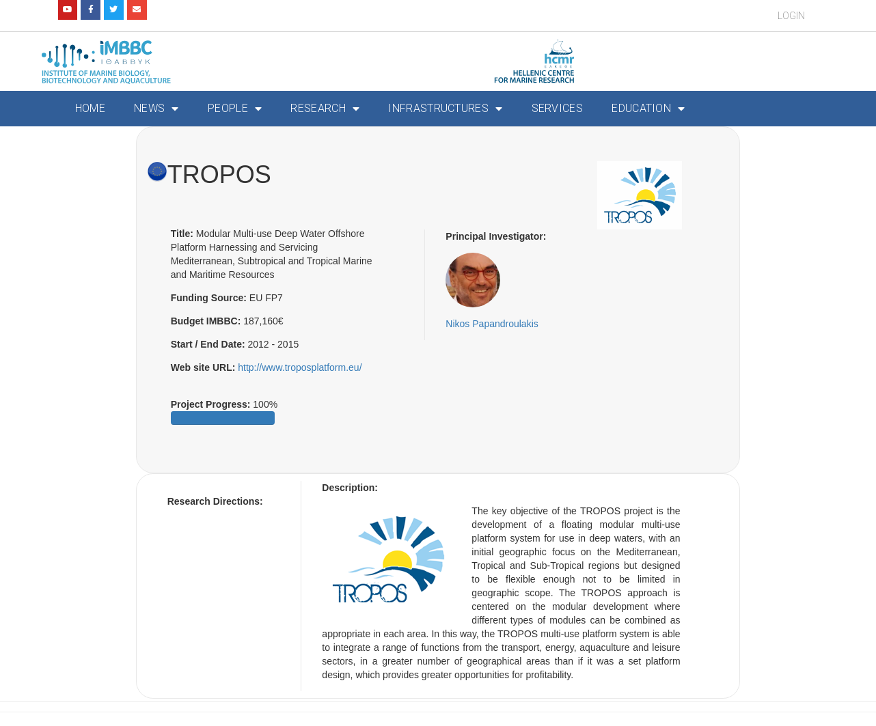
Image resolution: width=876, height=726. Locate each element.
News (156, 108)
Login (791, 15)
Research (324, 108)
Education (648, 108)
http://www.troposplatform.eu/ (299, 367)
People (235, 108)
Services (557, 108)
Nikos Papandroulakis (492, 323)
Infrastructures (445, 108)
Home (90, 108)
